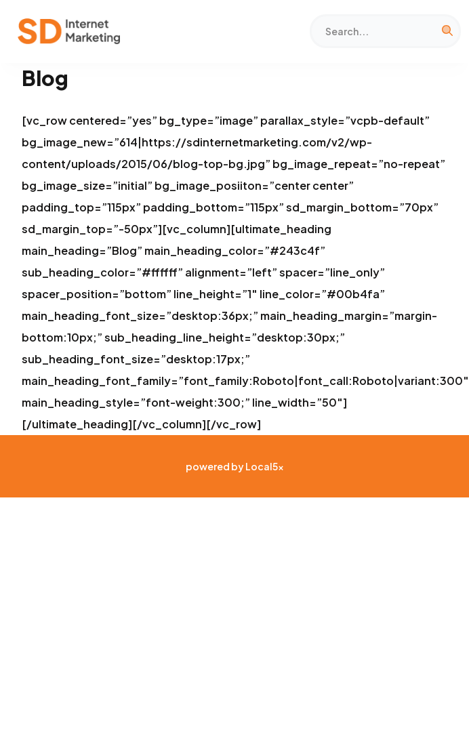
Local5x (264, 466)
